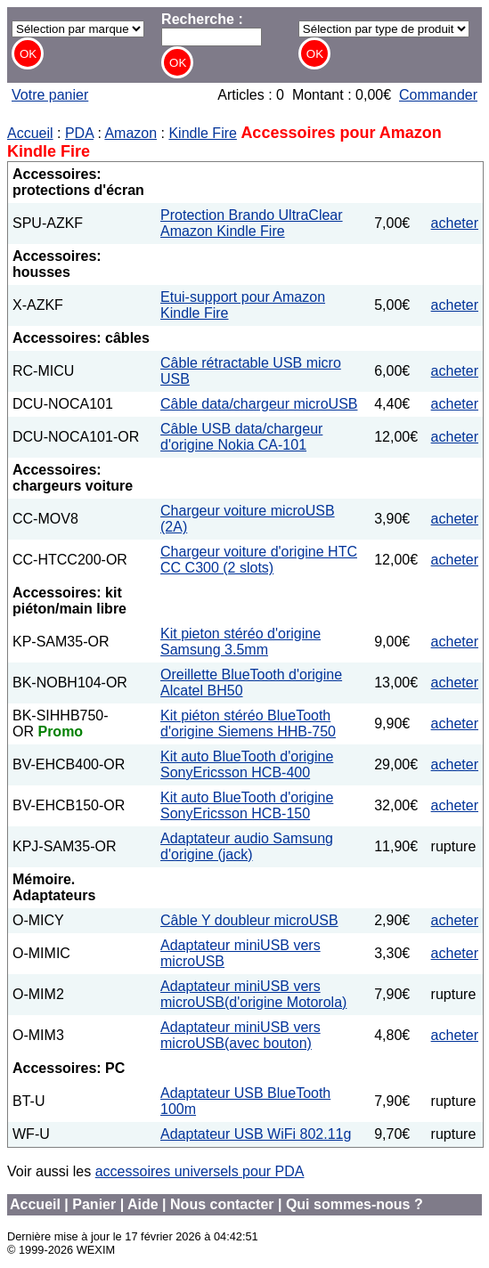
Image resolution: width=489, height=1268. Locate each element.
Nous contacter (221, 1204)
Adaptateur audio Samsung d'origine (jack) (246, 846)
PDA (79, 133)
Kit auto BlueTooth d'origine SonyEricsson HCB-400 (246, 764)
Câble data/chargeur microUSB (258, 403)
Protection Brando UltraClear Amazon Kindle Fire (251, 223)
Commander (438, 94)
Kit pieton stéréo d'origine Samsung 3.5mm (240, 641)
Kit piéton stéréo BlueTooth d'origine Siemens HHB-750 (248, 723)
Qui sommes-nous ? (354, 1204)
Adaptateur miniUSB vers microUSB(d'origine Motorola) (253, 994)
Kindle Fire (202, 133)
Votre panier (50, 94)
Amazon (130, 133)
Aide (143, 1204)
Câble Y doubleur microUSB (249, 920)
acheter (454, 223)
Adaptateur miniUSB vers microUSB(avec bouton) (240, 1035)
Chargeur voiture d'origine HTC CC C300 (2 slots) (258, 559)
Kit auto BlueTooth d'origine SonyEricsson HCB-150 (246, 805)
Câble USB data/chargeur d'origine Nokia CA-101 (241, 436)
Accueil (30, 133)
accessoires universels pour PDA (200, 1171)
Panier (94, 1204)
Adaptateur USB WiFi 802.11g (255, 1134)
